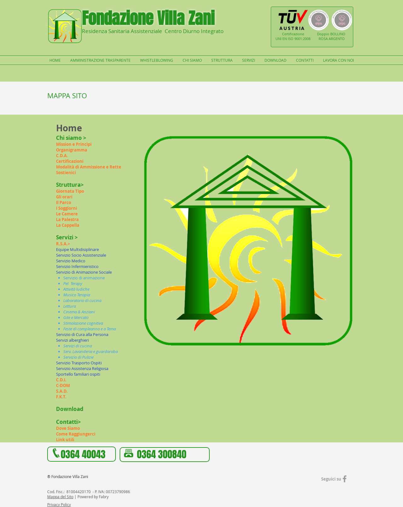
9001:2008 (302, 38)
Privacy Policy (59, 504)
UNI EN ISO (284, 38)
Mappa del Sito (60, 496)
